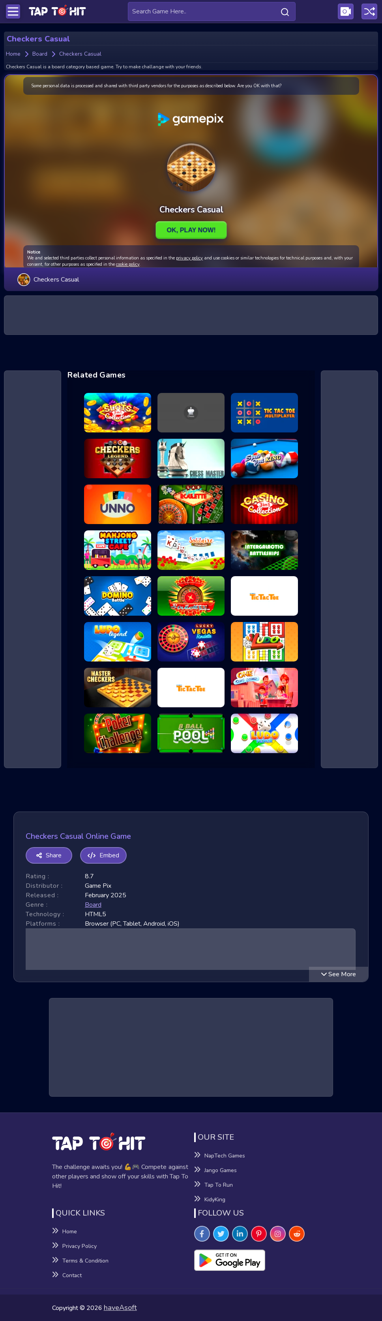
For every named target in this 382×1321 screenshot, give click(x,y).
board (93, 904)
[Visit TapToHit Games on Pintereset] (259, 1234)
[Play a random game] (369, 11)
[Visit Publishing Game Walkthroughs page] (346, 11)
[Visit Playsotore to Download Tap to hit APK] (262, 1260)
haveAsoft (120, 1307)
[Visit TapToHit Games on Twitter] (221, 1234)
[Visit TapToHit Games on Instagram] (278, 1234)
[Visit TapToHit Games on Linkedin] (240, 1234)
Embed (103, 855)
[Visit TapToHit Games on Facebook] (202, 1234)
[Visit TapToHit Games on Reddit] (297, 1234)
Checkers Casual (48, 279)
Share (49, 855)
